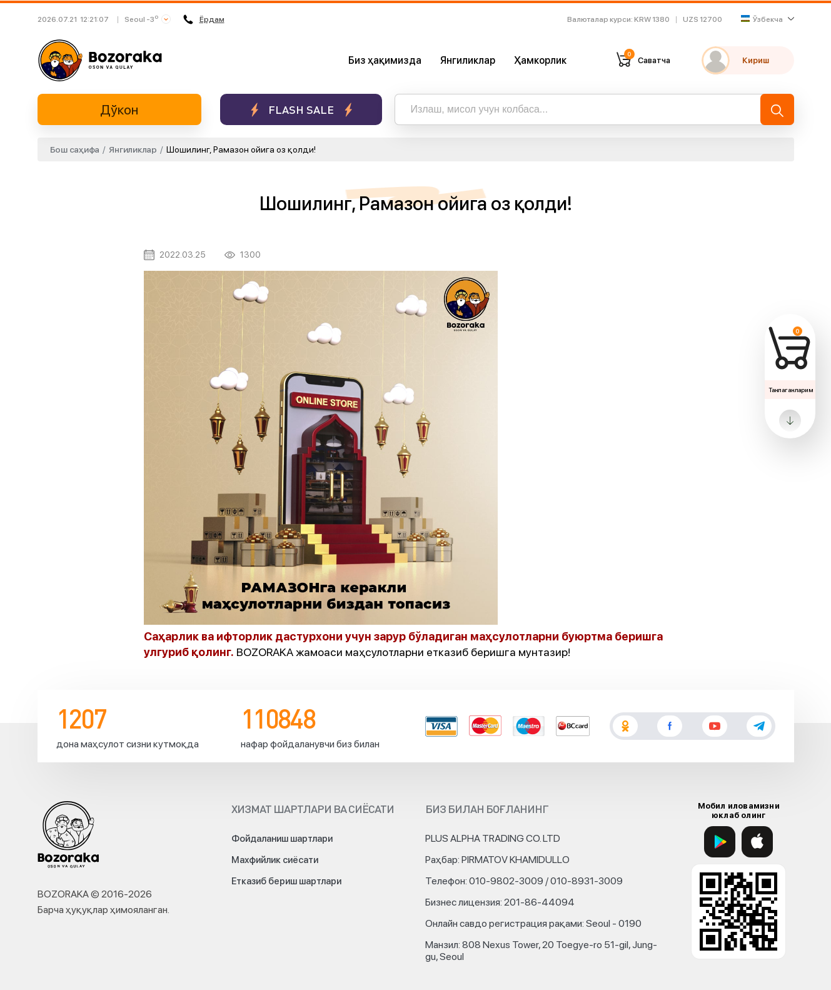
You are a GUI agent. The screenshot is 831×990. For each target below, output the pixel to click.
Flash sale (301, 110)
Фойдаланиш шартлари (282, 838)
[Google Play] (719, 841)
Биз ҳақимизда (384, 60)
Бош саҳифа (75, 149)
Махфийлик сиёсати (274, 860)
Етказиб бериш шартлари (286, 881)
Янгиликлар (467, 60)
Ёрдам (203, 19)
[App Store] (757, 841)
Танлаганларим (790, 389)
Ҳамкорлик (540, 60)
